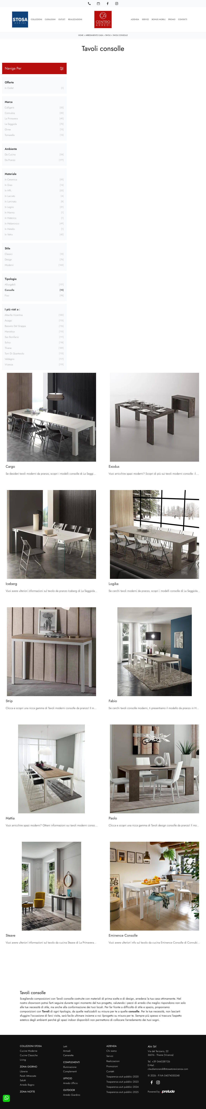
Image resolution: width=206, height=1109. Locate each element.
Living (23, 1060)
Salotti (23, 1080)
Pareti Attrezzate (28, 1076)
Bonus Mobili (158, 19)
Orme (8, 129)
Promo (171, 19)
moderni (9, 265)
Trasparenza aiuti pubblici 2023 (122, 1082)
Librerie (24, 1071)
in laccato (10, 196)
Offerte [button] (9, 82)
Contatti (182, 19)
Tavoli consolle (120, 35)
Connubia (10, 113)
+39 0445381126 (161, 1061)
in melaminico (12, 223)
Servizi (145, 19)
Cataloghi (50, 19)
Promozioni (112, 1066)
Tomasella (10, 135)
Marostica (10, 331)
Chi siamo (111, 1051)
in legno (9, 207)
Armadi (67, 1051)
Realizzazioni (75, 19)
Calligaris (9, 107)
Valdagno (9, 359)
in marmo (10, 212)
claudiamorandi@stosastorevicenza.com (168, 1069)
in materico (10, 218)
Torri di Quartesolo (14, 353)
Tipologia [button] (10, 279)
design (8, 259)
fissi (7, 295)
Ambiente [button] (11, 149)
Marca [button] (8, 102)
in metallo (10, 229)
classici (9, 254)
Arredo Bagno (27, 1085)
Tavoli (108, 35)
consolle (9, 290)
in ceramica (11, 179)
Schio (7, 342)
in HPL (8, 190)
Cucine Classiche (29, 1055)
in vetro (9, 234)
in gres (8, 185)
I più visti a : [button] (12, 309)
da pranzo (10, 160)
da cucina (10, 154)
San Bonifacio (12, 337)
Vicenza (9, 364)
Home (80, 35)
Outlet (61, 19)
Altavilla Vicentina (14, 315)
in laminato (10, 201)
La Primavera (11, 118)
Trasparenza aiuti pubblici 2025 (122, 1092)
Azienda (135, 19)
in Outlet (9, 88)
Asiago (8, 320)
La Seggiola (11, 124)
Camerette (68, 1055)
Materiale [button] (10, 174)
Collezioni (36, 19)
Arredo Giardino (71, 1095)
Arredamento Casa (94, 35)
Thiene (8, 348)
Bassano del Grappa (15, 326)
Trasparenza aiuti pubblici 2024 (122, 1087)
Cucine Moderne (28, 1051)
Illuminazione (70, 1067)
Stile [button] (7, 248)
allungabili (10, 284)
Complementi (70, 1071)
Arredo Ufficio (70, 1083)
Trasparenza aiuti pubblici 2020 (122, 1076)
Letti (65, 1046)
